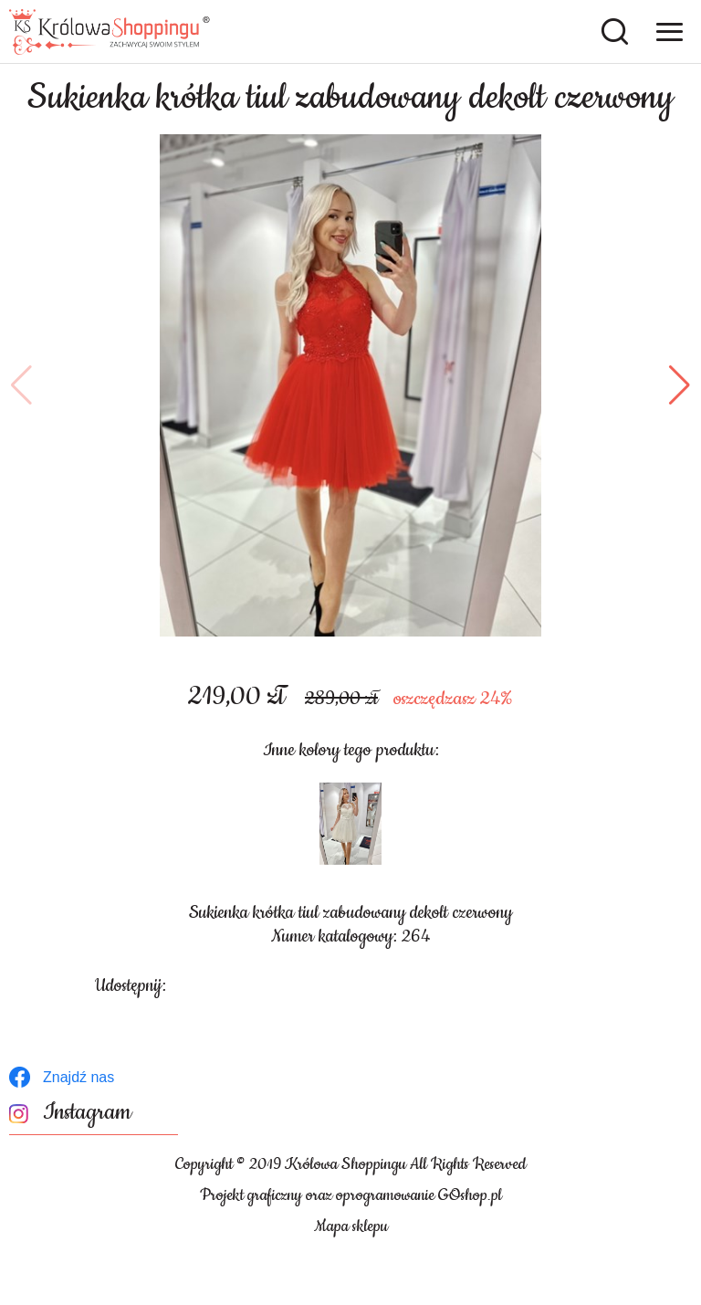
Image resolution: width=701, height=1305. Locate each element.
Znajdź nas (78, 1077)
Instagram (87, 1113)
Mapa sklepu (351, 1226)
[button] (21, 385)
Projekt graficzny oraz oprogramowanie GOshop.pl (351, 1195)
